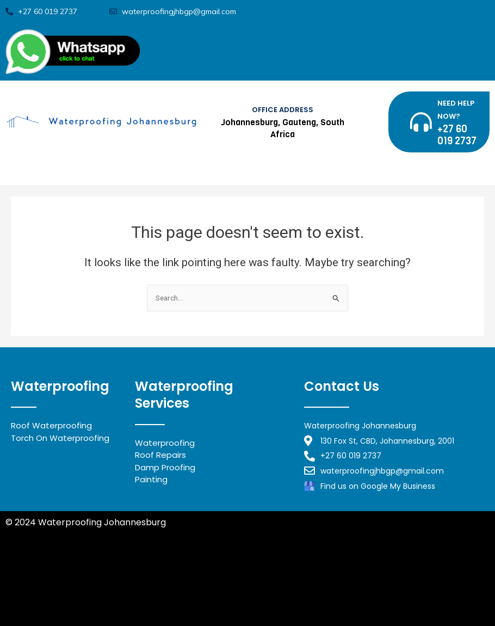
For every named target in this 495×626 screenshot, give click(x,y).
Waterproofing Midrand (56, 562)
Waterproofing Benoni (52, 574)
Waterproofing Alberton (57, 599)
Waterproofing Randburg (162, 562)
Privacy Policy (34, 535)
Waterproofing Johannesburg (69, 586)
